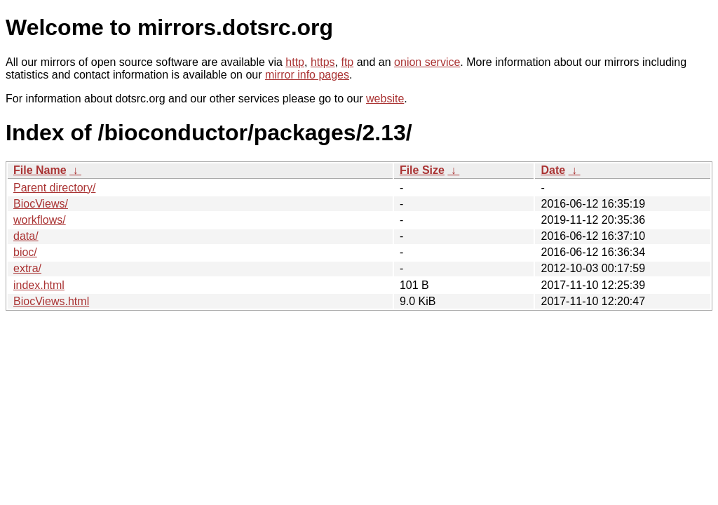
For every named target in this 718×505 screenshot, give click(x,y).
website (385, 99)
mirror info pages (307, 75)
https (323, 62)
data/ (26, 236)
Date (553, 170)
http (294, 62)
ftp (347, 62)
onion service (427, 62)
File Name (40, 170)
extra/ (27, 268)
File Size (422, 170)
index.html (39, 285)
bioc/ (25, 252)
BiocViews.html (51, 301)
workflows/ (39, 220)
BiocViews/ (40, 204)
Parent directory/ (54, 188)
